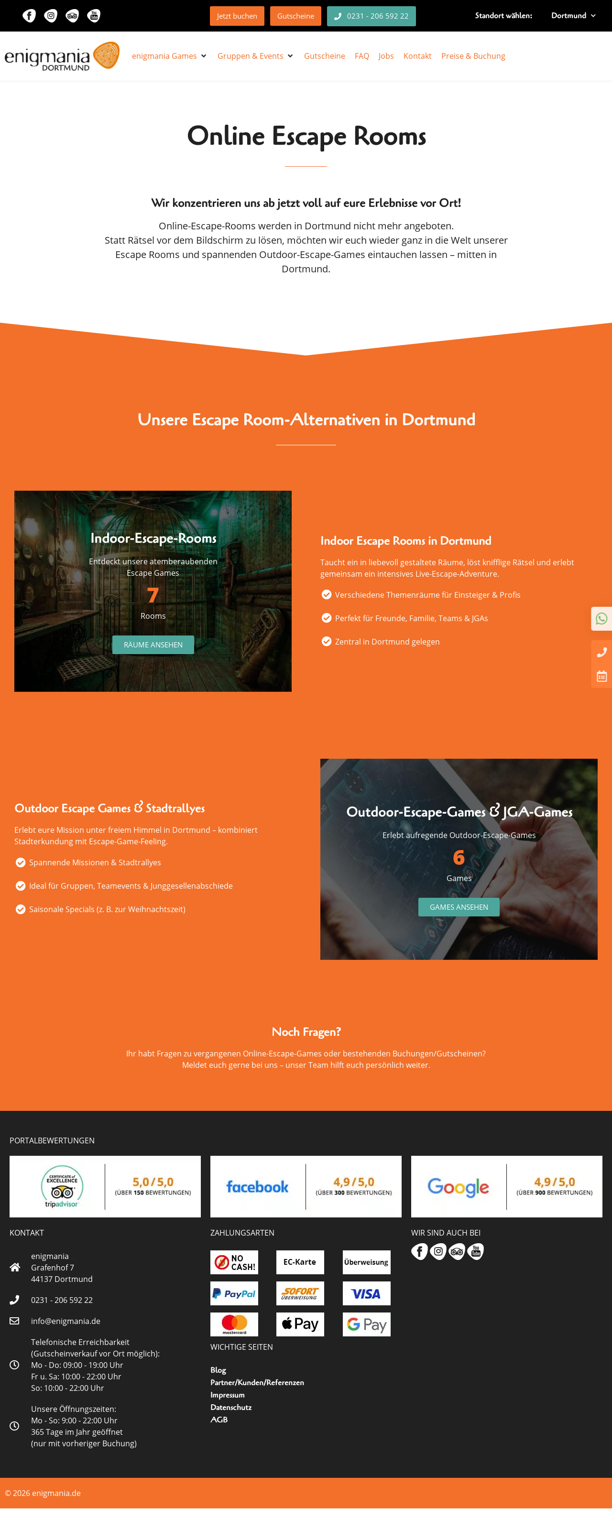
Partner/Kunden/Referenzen (257, 1391)
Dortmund (573, 15)
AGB (219, 1428)
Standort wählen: (503, 16)
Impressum (227, 1404)
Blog (218, 1379)
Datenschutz (230, 1416)
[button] (170, 56)
